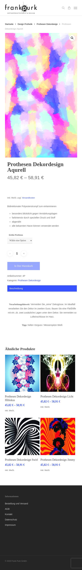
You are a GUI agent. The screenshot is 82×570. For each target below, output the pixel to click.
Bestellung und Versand (16, 503)
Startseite (9, 24)
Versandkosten (28, 198)
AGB (7, 509)
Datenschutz (11, 519)
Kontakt (8, 514)
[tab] (42, 288)
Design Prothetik (25, 24)
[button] (75, 7)
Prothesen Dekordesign (47, 24)
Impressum (10, 525)
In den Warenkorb (23, 266)
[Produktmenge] (16, 253)
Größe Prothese (16, 235)
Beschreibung (16, 288)
